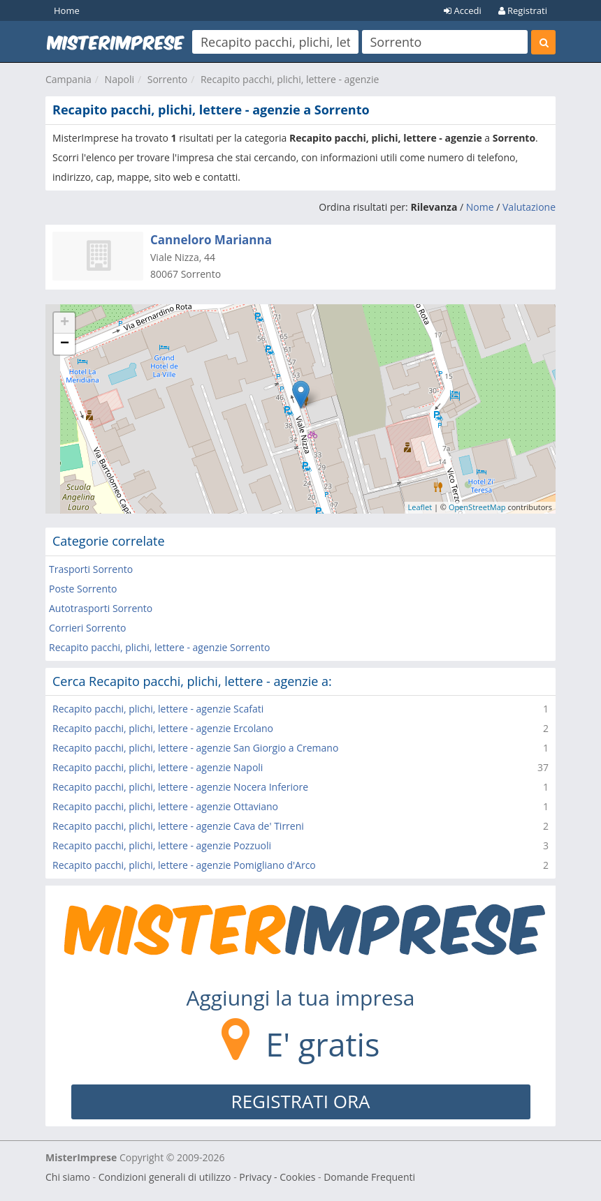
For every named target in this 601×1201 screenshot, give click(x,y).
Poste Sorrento (83, 588)
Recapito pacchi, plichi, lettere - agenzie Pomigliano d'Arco (184, 865)
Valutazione (529, 207)
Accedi (462, 10)
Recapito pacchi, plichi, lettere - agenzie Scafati (157, 708)
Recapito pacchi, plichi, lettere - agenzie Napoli (157, 767)
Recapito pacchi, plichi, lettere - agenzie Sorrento (159, 647)
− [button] (64, 344)
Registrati (522, 10)
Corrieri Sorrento (87, 627)
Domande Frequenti (369, 1177)
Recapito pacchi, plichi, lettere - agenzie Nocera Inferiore (180, 786)
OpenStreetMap (477, 507)
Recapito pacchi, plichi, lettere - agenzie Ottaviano (165, 806)
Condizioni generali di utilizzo (165, 1177)
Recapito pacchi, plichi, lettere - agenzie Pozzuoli (161, 845)
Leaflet (420, 507)
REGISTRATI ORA (300, 1101)
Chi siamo (67, 1177)
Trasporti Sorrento (91, 569)
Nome (480, 207)
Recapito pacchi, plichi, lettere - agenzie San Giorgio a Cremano (195, 747)
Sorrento (167, 79)
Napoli (119, 79)
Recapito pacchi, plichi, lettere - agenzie (290, 79)
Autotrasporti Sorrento (100, 608)
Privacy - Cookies (277, 1177)
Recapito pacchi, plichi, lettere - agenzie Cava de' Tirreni (178, 826)
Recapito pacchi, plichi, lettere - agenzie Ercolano (162, 728)
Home (67, 10)
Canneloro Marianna (211, 240)
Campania (68, 79)
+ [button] (64, 323)
